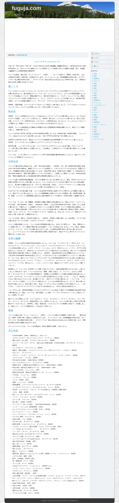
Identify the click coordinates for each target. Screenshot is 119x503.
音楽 (95, 83)
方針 (95, 93)
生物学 (96, 117)
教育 (21, 55)
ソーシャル (97, 103)
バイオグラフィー (100, 105)
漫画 (95, 115)
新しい (96, 66)
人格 (16, 55)
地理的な (97, 78)
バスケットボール (100, 124)
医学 (95, 110)
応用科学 (97, 100)
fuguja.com (26, 8)
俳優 (95, 98)
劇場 (95, 120)
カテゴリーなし (99, 139)
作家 (25, 55)
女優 (95, 107)
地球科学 (97, 122)
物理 (95, 132)
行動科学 (97, 134)
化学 (95, 129)
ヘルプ (96, 58)
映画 (95, 95)
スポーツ (97, 81)
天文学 (96, 136)
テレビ (96, 91)
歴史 (95, 76)
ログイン (97, 54)
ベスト (96, 62)
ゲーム (96, 112)
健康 (95, 127)
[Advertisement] (59, 34)
